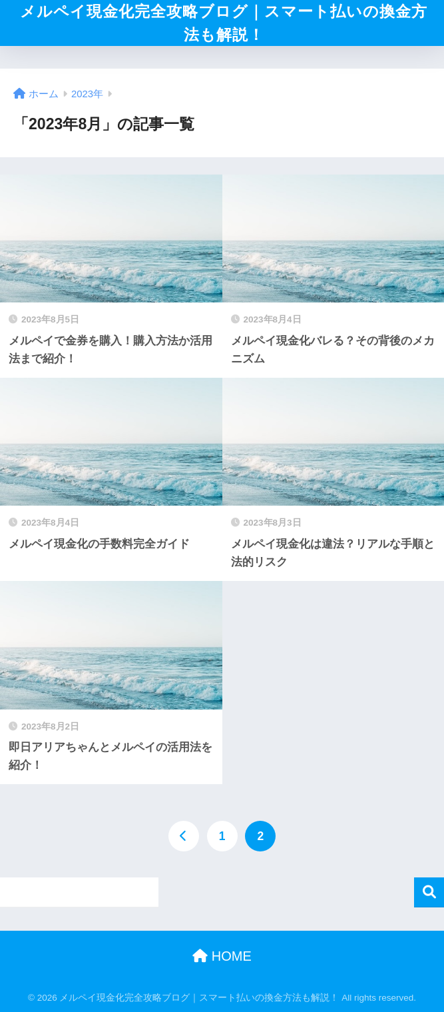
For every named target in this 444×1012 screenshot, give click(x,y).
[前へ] (183, 836)
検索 (429, 892)
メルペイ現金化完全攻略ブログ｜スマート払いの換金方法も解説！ (223, 23)
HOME (222, 956)
